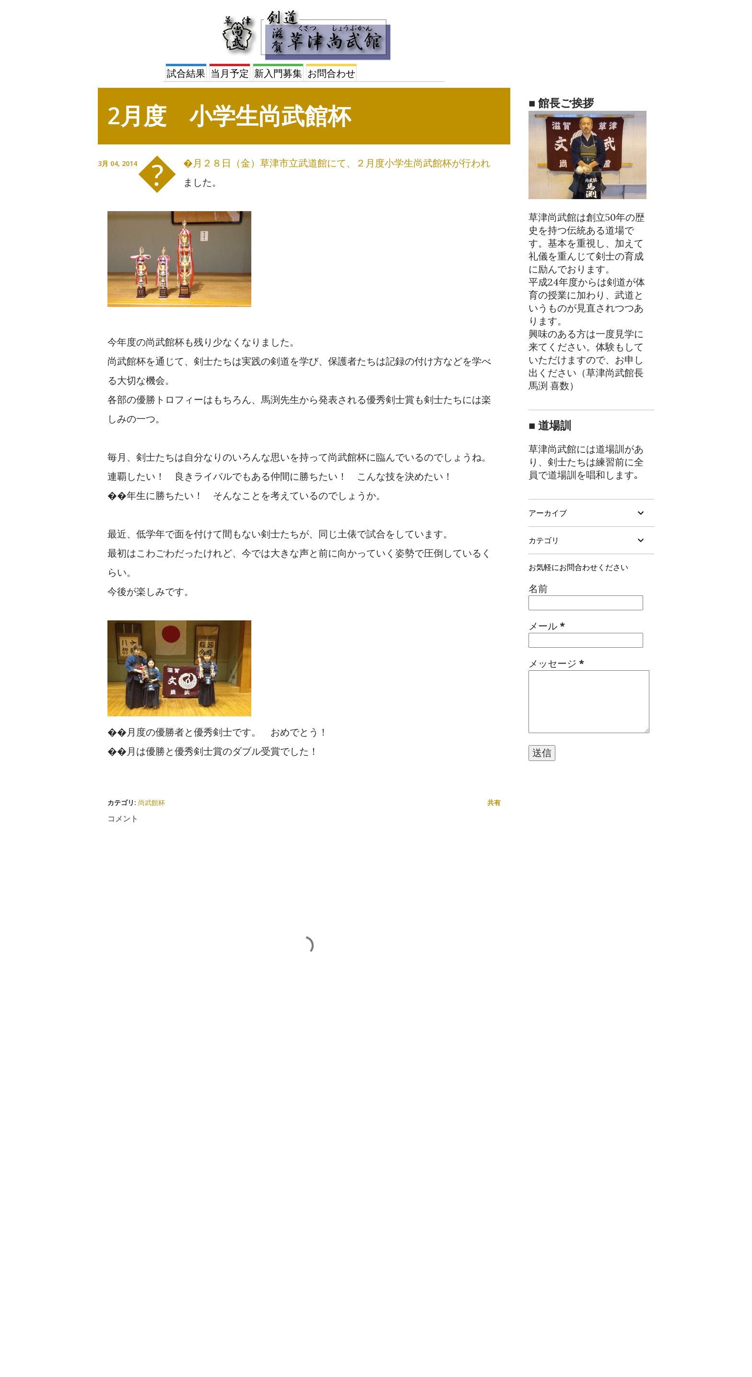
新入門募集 (278, 73)
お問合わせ (331, 73)
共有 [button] (494, 802)
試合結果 (186, 73)
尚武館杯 (151, 802)
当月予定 (230, 73)
